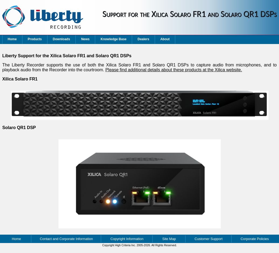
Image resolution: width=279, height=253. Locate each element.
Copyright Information (127, 239)
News (85, 39)
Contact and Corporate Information (66, 239)
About (165, 39)
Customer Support (209, 239)
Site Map (169, 239)
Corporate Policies (255, 239)
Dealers (143, 39)
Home (12, 39)
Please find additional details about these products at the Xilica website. (173, 70)
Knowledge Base (113, 39)
